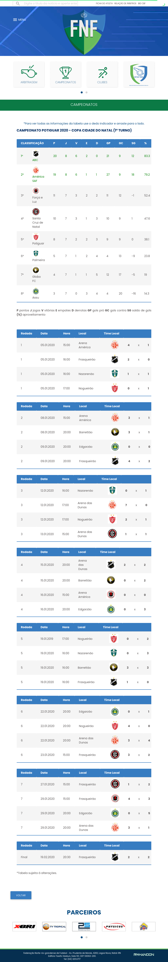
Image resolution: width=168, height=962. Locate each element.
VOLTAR (21, 895)
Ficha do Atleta (104, 3)
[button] (81, 92)
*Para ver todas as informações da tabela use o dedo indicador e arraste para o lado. (84, 124)
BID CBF (141, 3)
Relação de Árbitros (125, 3)
